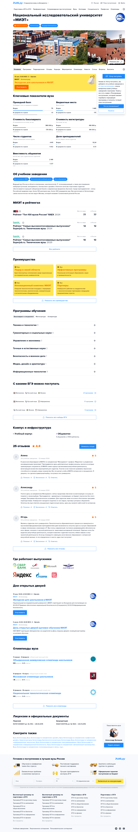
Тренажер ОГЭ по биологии (52, 812)
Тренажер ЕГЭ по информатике (24, 815)
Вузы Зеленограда (19, 738)
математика (20, 393)
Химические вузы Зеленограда (30, 740)
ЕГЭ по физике (76, 813)
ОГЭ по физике (106, 813)
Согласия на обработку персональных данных (75, 787)
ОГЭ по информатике (108, 810)
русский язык (32, 393)
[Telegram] (120, 828)
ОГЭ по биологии (107, 807)
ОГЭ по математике (107, 801)
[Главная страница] (18, 3)
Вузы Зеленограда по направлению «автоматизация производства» (71, 745)
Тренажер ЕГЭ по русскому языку (25, 800)
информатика (45, 401)
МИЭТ (15, 597)
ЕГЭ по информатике (78, 810)
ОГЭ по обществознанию (109, 804)
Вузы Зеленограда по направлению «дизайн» (43, 738)
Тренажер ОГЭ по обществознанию (48, 807)
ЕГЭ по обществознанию (80, 804)
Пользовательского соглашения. (109, 787)
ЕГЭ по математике (78, 801)
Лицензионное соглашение (39, 829)
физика (43, 393)
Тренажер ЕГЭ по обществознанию (19, 807)
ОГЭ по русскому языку (109, 798)
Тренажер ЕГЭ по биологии (22, 812)
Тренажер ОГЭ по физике (51, 818)
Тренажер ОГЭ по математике (52, 803)
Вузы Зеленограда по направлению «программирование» (56, 742)
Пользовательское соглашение (61, 829)
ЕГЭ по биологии (77, 807)
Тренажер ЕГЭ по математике (23, 803)
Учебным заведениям (20, 829)
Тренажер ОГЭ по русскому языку (54, 800)
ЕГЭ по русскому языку (79, 798)
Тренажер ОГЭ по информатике (53, 815)
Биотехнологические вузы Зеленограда (56, 740)
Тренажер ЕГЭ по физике (22, 818)
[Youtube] (124, 828)
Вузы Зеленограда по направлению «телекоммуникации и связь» (36, 747)
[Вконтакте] (116, 828)
